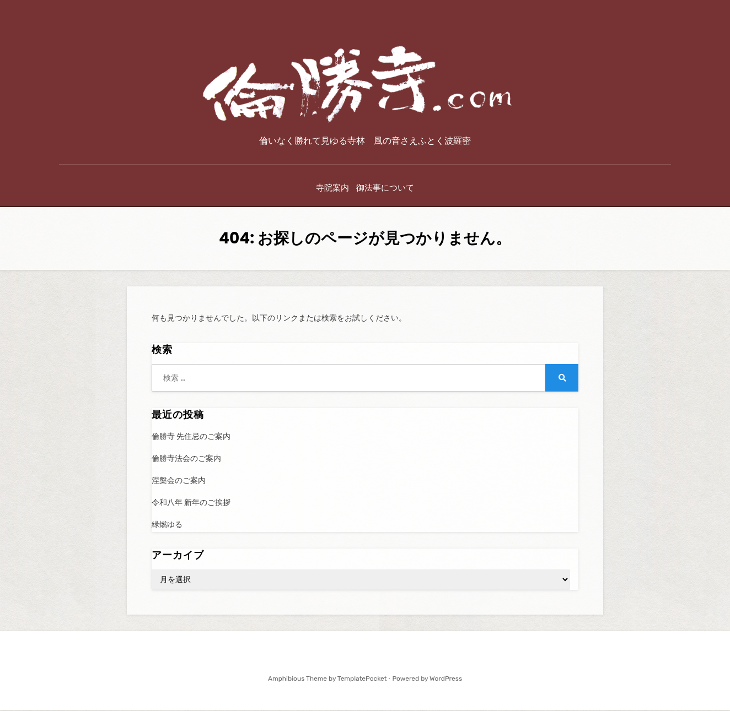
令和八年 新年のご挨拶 (191, 504)
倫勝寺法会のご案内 (186, 459)
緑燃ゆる (167, 526)
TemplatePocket (362, 679)
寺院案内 (331, 189)
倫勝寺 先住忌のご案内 (191, 437)
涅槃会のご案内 (179, 482)
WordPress (446, 679)
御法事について (386, 189)
